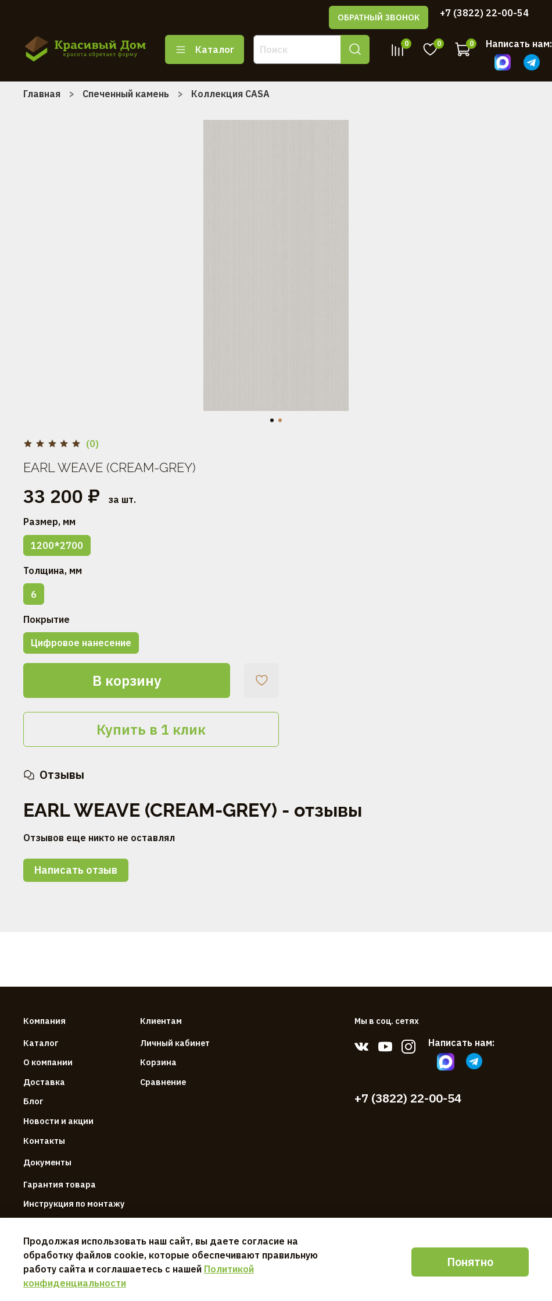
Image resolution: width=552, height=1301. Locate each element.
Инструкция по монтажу (74, 1203)
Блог (33, 1101)
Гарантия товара (59, 1184)
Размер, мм (49, 521)
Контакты (44, 1140)
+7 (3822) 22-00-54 (484, 13)
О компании (48, 1062)
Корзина (158, 1062)
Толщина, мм (52, 570)
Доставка (44, 1081)
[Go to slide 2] (280, 420)
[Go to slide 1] (272, 420)
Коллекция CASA (230, 94)
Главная (41, 94)
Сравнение (163, 1081)
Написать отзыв (75, 870)
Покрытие (46, 619)
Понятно (470, 1262)
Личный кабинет (175, 1042)
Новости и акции (58, 1120)
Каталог (204, 49)
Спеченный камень (126, 94)
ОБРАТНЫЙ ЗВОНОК (379, 17)
